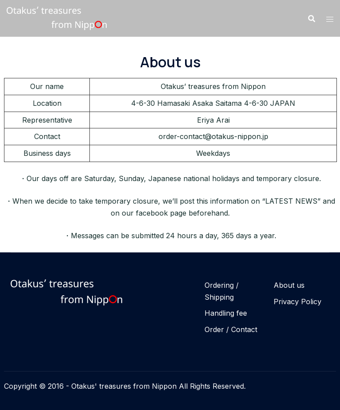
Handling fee (226, 313)
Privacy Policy (297, 301)
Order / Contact (231, 329)
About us (289, 285)
